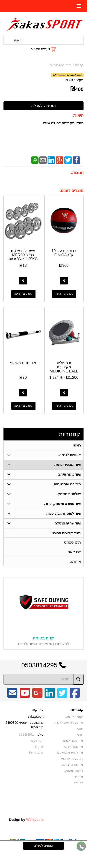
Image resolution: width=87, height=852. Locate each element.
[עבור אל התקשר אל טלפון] (82, 847)
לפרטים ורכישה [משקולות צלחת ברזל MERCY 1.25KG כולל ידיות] (23, 294)
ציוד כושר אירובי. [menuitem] (69, 474)
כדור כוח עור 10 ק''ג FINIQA (64, 253)
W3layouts (34, 820)
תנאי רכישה (36, 741)
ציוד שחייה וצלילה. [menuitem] (67, 523)
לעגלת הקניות (40, 49)
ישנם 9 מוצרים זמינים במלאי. (67, 75)
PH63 (69, 80)
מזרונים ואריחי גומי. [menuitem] (67, 484)
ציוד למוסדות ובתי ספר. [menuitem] (63, 513)
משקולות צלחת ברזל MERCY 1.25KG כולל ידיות (23, 255)
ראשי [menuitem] (77, 445)
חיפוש (17, 40)
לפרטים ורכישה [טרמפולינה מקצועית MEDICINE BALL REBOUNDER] (64, 406)
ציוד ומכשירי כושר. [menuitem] (67, 465)
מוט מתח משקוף (23, 363)
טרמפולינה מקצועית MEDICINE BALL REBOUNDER (64, 369)
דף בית (79, 65)
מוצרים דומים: (72, 190)
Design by (26, 820)
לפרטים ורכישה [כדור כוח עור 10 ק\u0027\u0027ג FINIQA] (64, 294)
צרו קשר (37, 710)
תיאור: (78, 115)
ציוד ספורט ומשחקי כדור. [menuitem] (62, 504)
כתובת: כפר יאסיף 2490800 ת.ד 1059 (24, 725)
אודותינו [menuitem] (75, 562)
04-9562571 (26, 735)
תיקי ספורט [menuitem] (72, 542)
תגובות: (77, 172)
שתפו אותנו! (36, 752)
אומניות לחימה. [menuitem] (69, 455)
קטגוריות (69, 434)
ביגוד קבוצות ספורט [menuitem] (66, 533)
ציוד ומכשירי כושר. (60, 65)
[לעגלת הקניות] (43, 49)
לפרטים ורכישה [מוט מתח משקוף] (23, 406)
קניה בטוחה (43, 638)
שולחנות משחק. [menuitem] (69, 494)
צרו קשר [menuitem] (74, 552)
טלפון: (39, 735)
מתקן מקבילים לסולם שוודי (63, 123)
